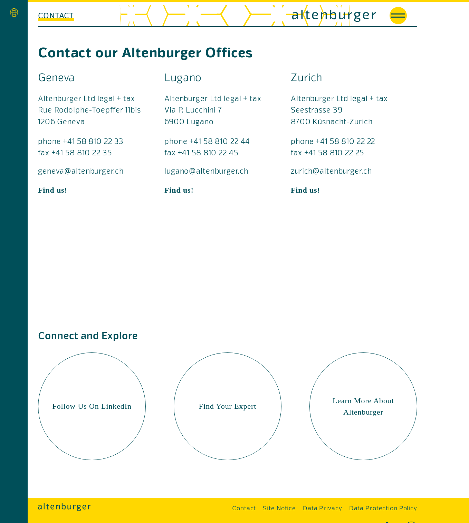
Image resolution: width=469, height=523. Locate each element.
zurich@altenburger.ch (331, 171)
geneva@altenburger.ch (80, 171)
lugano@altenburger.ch (206, 171)
